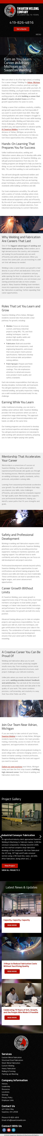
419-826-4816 (21, 22)
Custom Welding (8, 1065)
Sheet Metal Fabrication (11, 1062)
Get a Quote (21, 29)
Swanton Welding (8, 736)
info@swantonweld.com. (16, 1120)
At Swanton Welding (10, 129)
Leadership (6, 1086)
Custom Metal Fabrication (12, 1057)
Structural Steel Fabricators (12, 1060)
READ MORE (12, 925)
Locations (5, 1092)
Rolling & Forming (8, 1071)
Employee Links (8, 1100)
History (5, 1083)
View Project (10, 865)
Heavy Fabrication (9, 1068)
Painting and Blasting (10, 1074)
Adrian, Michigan (33, 82)
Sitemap (5, 1094)
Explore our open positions (12, 766)
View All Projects (11, 870)
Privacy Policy (7, 1097)
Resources (6, 1089)
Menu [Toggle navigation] (38, 34)
